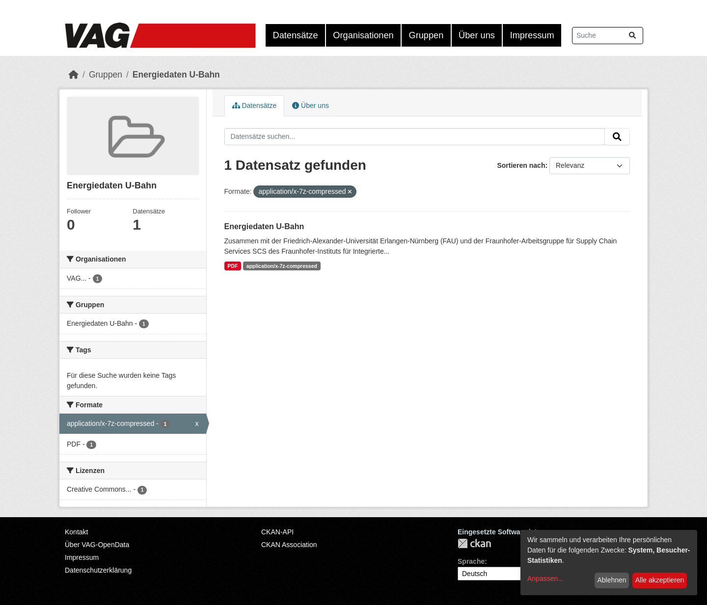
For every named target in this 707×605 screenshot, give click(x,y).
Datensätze (295, 35)
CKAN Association (289, 545)
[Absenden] (632, 35)
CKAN (474, 543)
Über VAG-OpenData (97, 545)
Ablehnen (611, 580)
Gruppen (426, 35)
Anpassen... (545, 578)
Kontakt (76, 532)
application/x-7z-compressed (281, 266)
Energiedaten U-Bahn (176, 74)
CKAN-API (277, 532)
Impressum (532, 35)
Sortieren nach (521, 165)
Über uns (477, 35)
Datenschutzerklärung (98, 570)
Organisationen (363, 35)
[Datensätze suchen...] (607, 35)
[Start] (74, 74)
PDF (232, 266)
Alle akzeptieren (659, 580)
